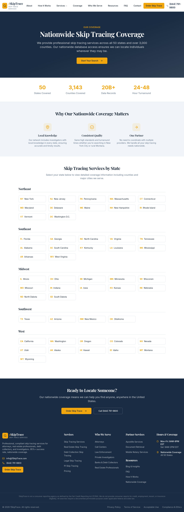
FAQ (126, 5)
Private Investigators (104, 457)
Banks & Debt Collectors (106, 462)
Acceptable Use (151, 507)
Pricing (67, 471)
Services (61, 5)
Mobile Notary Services (137, 452)
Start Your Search (92, 60)
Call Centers (101, 447)
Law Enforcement (103, 452)
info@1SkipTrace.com (14, 458)
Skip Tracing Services (74, 442)
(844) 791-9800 (174, 6)
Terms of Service (132, 507)
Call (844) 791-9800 (108, 411)
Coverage (77, 5)
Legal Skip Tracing (73, 460)
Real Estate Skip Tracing (75, 447)
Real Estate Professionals (107, 467)
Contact (137, 5)
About (29, 5)
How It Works (44, 5)
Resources (113, 5)
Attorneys (99, 442)
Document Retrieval (135, 447)
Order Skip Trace (154, 5)
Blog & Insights (133, 466)
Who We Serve (95, 5)
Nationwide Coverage (136, 482)
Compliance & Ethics (172, 507)
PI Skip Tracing (71, 466)
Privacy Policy (114, 507)
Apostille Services (134, 442)
